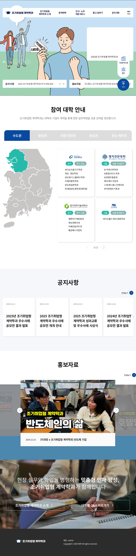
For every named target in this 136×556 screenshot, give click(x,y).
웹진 (123, 70)
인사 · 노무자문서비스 (80, 13)
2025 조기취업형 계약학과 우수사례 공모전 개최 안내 (37, 83)
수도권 (17, 135)
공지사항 (115, 12)
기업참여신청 (123, 60)
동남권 (93, 135)
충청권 (42, 135)
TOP (123, 85)
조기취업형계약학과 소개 (45, 13)
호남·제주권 (119, 135)
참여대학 (62, 12)
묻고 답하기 (98, 12)
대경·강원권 (68, 135)
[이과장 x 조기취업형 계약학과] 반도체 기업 (103, 84)
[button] (16, 61)
